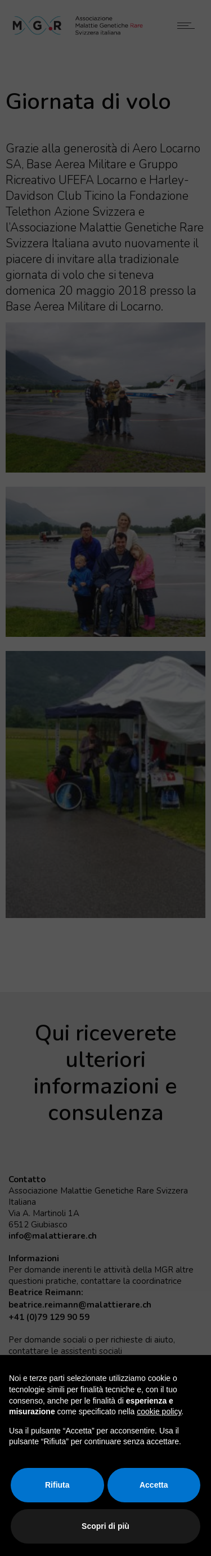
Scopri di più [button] (105, 1526)
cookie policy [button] (159, 1411)
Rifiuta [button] (57, 1484)
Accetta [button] (154, 1484)
